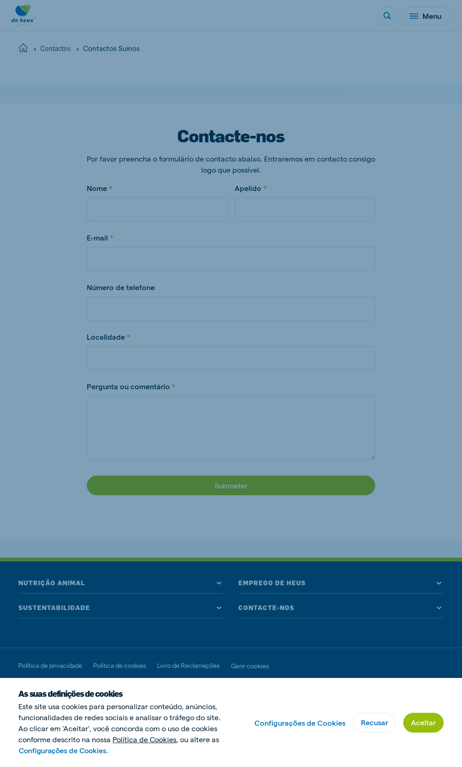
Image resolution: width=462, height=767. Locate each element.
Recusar (374, 722)
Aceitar (423, 722)
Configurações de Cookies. (65, 750)
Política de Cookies (144, 739)
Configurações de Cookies (299, 722)
